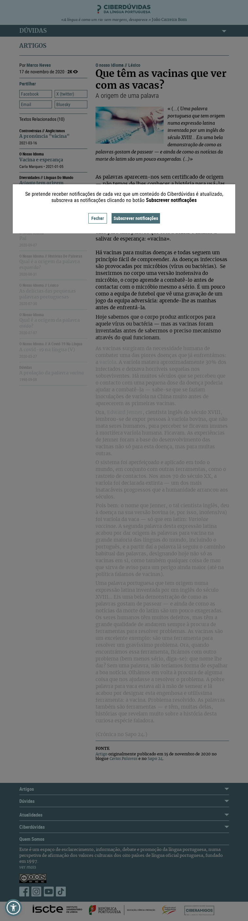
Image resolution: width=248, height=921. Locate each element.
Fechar (97, 218)
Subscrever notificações (136, 218)
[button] (13, 907)
